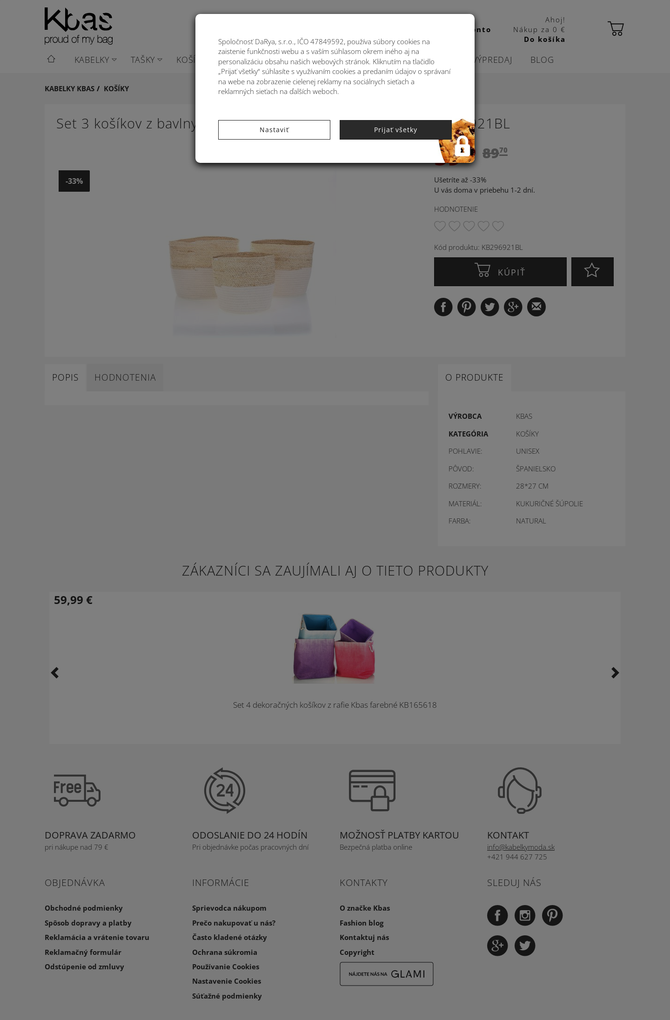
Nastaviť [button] (274, 129)
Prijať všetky (395, 129)
